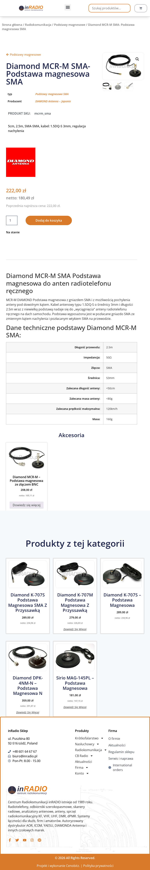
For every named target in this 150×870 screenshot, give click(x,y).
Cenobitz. (73, 866)
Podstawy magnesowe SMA (52, 94)
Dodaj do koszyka (49, 220)
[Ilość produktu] (11, 220)
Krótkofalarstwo (89, 738)
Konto (82, 773)
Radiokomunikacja (38, 25)
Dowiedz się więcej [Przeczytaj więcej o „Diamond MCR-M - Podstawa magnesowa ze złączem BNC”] (26, 505)
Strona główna (12, 25)
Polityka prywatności (98, 866)
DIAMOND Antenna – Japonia (53, 101)
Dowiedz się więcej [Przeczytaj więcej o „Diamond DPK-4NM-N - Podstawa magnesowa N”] (27, 712)
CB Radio (84, 756)
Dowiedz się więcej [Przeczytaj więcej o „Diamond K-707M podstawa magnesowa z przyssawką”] (75, 629)
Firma (81, 767)
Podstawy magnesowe (69, 25)
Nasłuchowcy (87, 744)
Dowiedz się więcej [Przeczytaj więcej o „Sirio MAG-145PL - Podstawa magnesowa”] (75, 707)
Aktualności (83, 762)
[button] (67, 7)
